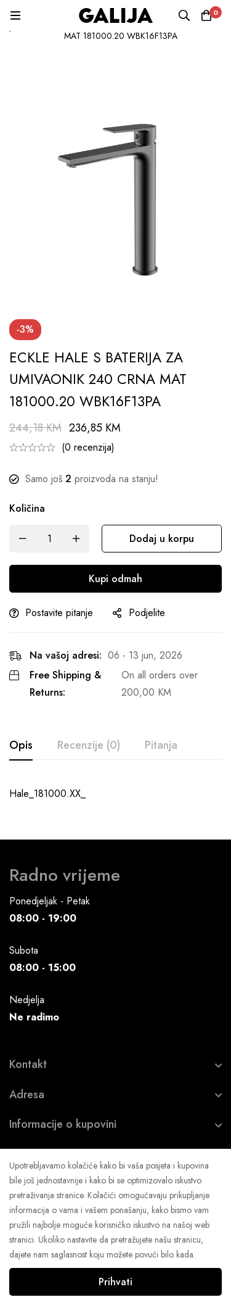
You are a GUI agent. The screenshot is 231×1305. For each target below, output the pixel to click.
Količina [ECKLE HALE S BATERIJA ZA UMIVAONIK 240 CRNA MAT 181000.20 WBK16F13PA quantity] (27, 508)
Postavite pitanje (59, 613)
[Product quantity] (49, 538)
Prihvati (115, 1282)
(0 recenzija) (88, 447)
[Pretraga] (184, 15)
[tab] (21, 745)
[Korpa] (206, 15)
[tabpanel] (115, 794)
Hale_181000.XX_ (47, 793)
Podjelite (147, 613)
